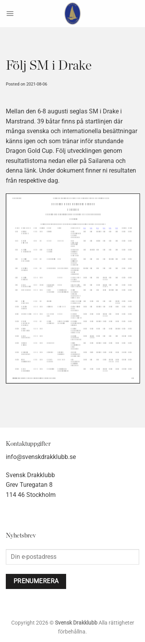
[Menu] (10, 13)
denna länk (21, 170)
